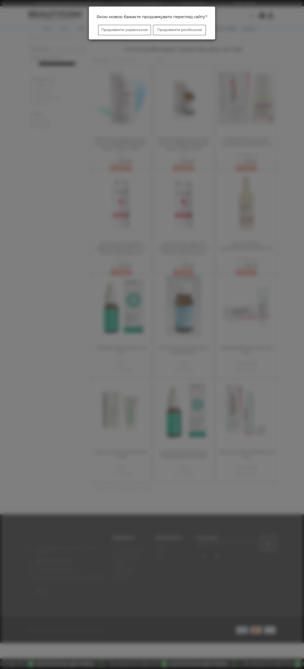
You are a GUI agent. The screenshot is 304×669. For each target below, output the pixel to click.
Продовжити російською (179, 30)
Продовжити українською (124, 30)
